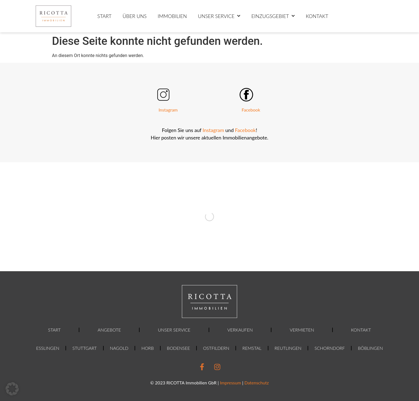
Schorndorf (330, 348)
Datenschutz (256, 382)
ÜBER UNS (134, 16)
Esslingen (47, 348)
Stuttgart (84, 348)
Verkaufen (240, 329)
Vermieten (302, 329)
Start (104, 16)
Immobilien (172, 16)
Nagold (119, 348)
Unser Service (219, 16)
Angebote (109, 329)
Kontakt (317, 16)
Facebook (251, 109)
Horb (148, 348)
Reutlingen (287, 348)
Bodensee (178, 348)
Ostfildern (216, 348)
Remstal (251, 348)
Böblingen (370, 348)
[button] (12, 389)
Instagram (168, 109)
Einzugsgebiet (273, 16)
